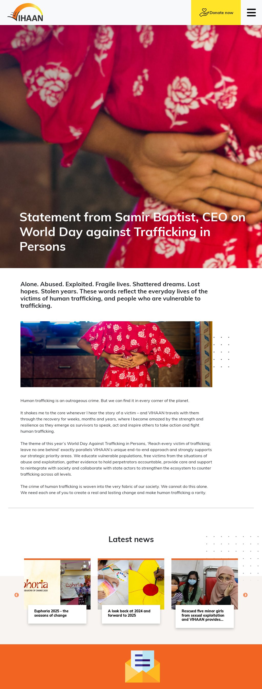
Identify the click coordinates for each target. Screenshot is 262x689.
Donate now (216, 12)
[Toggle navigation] (251, 12)
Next (245, 595)
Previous (16, 595)
